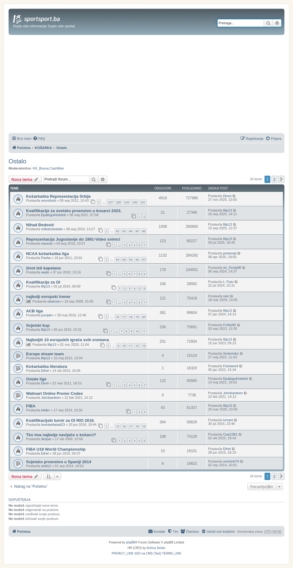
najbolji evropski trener (48, 296)
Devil (44, 383)
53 (117, 259)
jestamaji (229, 253)
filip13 (227, 210)
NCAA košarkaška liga (47, 253)
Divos (227, 196)
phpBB (130, 542)
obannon (54, 301)
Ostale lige (36, 379)
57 (143, 259)
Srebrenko (231, 353)
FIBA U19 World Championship (56, 449)
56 (137, 259)
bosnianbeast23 (53, 424)
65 (137, 231)
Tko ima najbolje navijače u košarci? (61, 435)
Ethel (45, 370)
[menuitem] (39, 138)
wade (45, 272)
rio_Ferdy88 (232, 267)
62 (117, 231)
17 (124, 317)
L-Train (228, 282)
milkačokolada (52, 229)
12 (137, 346)
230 (134, 202)
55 (130, 259)
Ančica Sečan (156, 548)
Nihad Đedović (40, 225)
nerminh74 (231, 461)
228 (118, 202)
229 (126, 202)
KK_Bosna (41, 168)
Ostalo (17, 161)
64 (130, 231)
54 (124, 259)
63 (124, 231)
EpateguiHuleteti (53, 215)
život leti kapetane (43, 268)
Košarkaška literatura (46, 366)
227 (110, 202)
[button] (281, 179)
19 (137, 317)
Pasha (46, 258)
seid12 (46, 466)
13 (143, 346)
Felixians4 (230, 366)
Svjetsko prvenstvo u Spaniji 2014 (58, 461)
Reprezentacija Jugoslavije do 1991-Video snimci (73, 239)
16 (117, 317)
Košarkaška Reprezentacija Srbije (58, 196)
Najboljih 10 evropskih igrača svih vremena (67, 339)
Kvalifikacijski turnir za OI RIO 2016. (60, 420)
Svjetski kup (38, 325)
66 (143, 231)
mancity (47, 243)
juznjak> (47, 315)
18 (130, 317)
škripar (46, 439)
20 (143, 317)
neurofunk (48, 200)
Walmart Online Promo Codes (54, 393)
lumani (228, 420)
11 (143, 331)
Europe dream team (45, 354)
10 (137, 331)
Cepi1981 (230, 434)
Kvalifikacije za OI (43, 282)
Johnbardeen (51, 397)
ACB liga (34, 311)
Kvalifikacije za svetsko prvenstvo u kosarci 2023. (74, 210)
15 (117, 426)
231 (143, 202)
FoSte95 (229, 325)
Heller (45, 410)
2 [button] (274, 179)
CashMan (57, 168)
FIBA (31, 406)
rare (226, 296)
